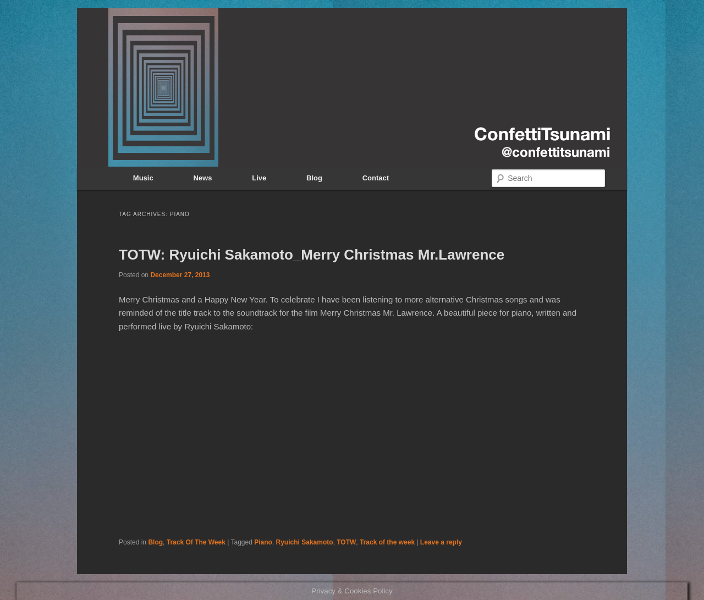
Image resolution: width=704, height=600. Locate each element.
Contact (375, 178)
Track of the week (387, 542)
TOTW (346, 542)
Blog (314, 178)
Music (143, 178)
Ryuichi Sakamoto (304, 542)
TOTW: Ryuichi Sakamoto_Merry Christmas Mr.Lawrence (311, 254)
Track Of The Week (196, 542)
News (202, 178)
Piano (263, 542)
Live (259, 178)
